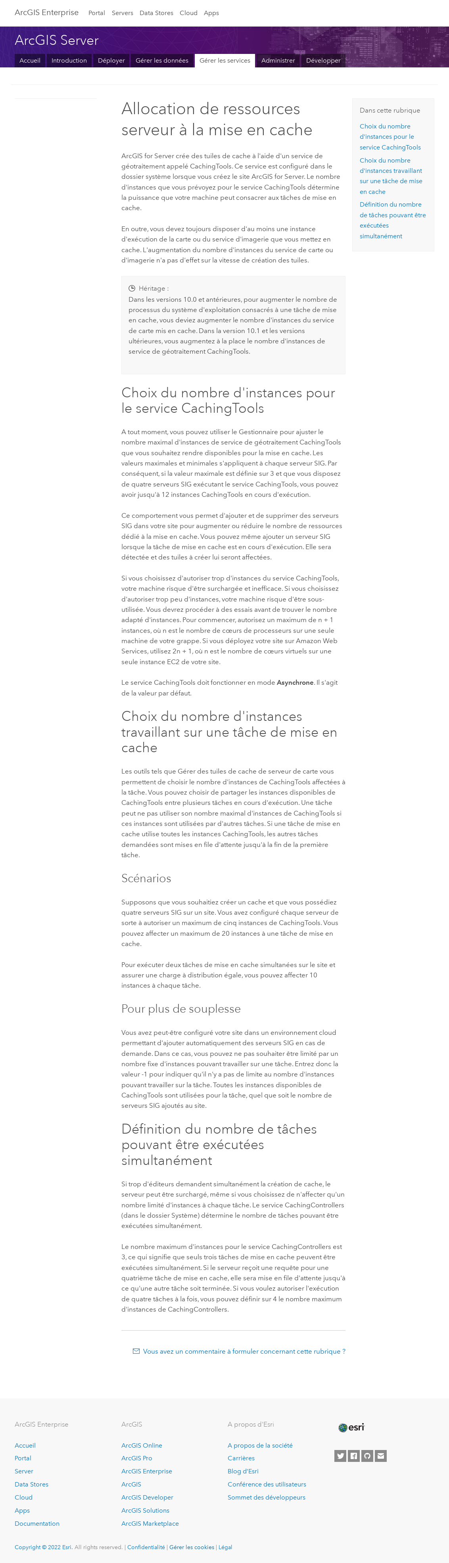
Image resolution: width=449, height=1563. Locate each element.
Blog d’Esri (243, 1471)
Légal (225, 1547)
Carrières (241, 1458)
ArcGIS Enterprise (47, 12)
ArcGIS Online (141, 1445)
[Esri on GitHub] (367, 1456)
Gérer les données (162, 60)
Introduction (69, 60)
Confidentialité (146, 1547)
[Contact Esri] (381, 1456)
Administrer (278, 60)
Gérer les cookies (191, 1547)
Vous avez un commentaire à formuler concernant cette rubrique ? (244, 1351)
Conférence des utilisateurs (267, 1484)
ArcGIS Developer (147, 1497)
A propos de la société (260, 1445)
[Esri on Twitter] (340, 1456)
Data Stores (156, 13)
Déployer (111, 60)
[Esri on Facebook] (354, 1456)
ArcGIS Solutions (145, 1510)
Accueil (29, 60)
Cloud (189, 13)
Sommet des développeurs (266, 1497)
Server (24, 1471)
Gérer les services (225, 60)
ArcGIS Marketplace (150, 1523)
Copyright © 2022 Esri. (44, 1547)
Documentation (37, 1523)
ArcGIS (131, 1484)
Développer (323, 60)
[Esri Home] (351, 1428)
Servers (122, 13)
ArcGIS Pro (136, 1458)
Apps (211, 13)
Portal (96, 13)
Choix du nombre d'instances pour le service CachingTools (390, 137)
